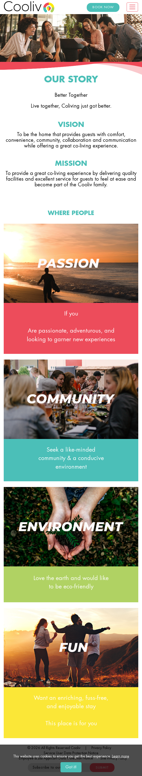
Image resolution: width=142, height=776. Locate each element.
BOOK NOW (103, 7)
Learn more (120, 756)
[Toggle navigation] (132, 7)
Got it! (71, 767)
